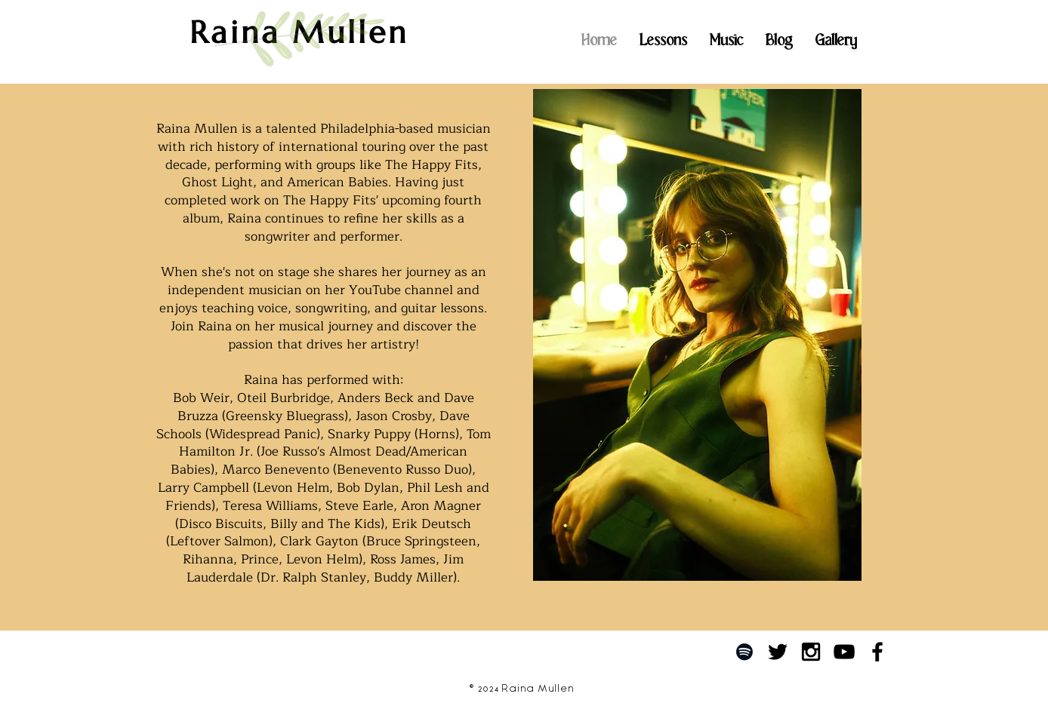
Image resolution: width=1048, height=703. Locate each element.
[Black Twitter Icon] (778, 652)
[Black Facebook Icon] (877, 652)
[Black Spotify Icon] (744, 652)
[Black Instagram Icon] (811, 652)
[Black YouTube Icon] (844, 652)
